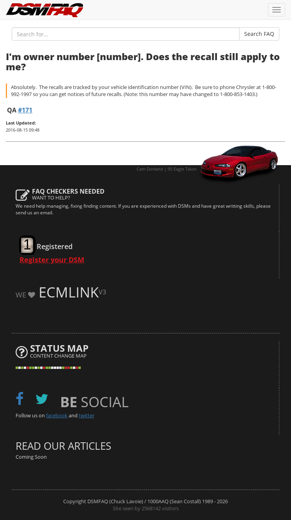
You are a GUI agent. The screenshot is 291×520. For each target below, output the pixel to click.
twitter (86, 415)
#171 (25, 110)
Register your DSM (52, 259)
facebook (56, 415)
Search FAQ (259, 33)
